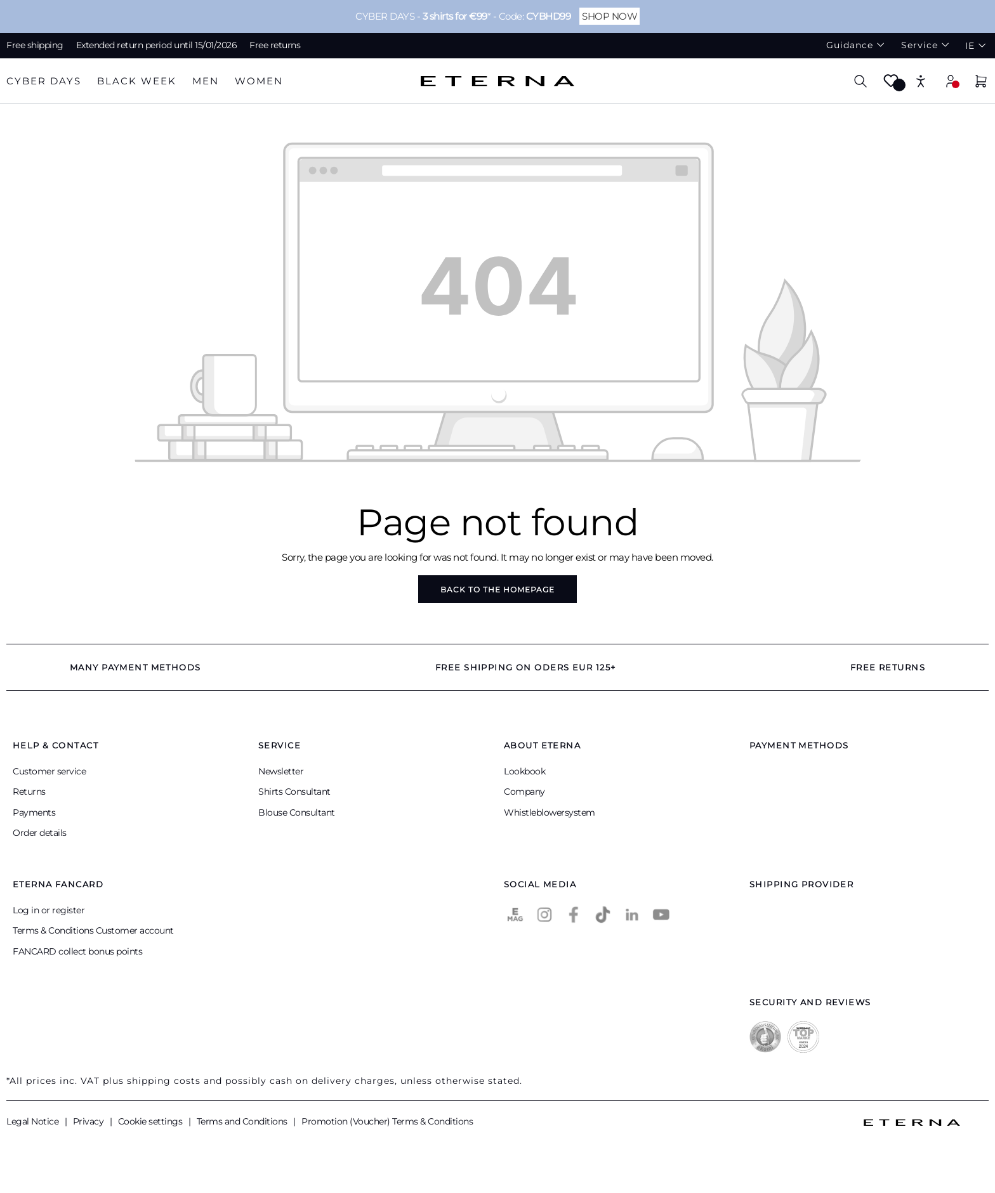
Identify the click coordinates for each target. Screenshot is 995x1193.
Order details (40, 832)
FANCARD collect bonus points (77, 951)
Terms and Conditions (243, 1121)
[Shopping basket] (981, 83)
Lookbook (524, 771)
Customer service (49, 771)
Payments (34, 812)
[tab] (43, 81)
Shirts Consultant (294, 791)
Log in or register (48, 910)
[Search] (860, 81)
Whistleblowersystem (549, 812)
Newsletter (280, 771)
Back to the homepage (497, 589)
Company (524, 791)
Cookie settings (151, 1121)
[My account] (950, 81)
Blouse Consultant (296, 812)
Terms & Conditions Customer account (93, 930)
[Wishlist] (891, 85)
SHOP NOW (609, 16)
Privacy (89, 1121)
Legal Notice (33, 1121)
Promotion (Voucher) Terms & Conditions (387, 1121)
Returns (29, 791)
